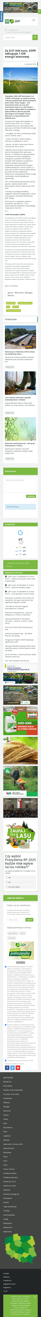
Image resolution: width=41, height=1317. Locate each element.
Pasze (5, 1157)
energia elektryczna (25, 303)
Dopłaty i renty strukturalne (13, 1090)
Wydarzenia (7, 1232)
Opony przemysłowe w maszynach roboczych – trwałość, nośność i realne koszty (19, 621)
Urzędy (5, 1219)
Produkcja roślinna (9, 1173)
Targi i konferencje (10, 1207)
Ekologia (6, 1107)
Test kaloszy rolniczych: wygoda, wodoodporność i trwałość (16, 607)
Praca (5, 1161)
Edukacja (6, 1102)
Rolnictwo (6, 1190)
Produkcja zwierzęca (10, 1177)
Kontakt (6, 1273)
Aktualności (7, 1082)
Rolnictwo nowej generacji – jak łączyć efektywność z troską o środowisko (18, 614)
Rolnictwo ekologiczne (11, 1194)
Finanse (6, 1115)
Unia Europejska (9, 1215)
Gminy (5, 1119)
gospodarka (11, 303)
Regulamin (7, 1287)
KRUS (5, 1132)
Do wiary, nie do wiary (11, 1094)
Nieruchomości (8, 1148)
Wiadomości (13, 30)
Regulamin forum (9, 1284)
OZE (8, 307)
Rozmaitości (7, 1198)
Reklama (6, 1277)
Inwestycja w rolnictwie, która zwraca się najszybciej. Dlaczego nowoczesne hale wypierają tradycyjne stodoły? (19, 600)
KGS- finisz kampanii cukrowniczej (17, 661)
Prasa (5, 1165)
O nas (5, 1291)
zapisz (29, 920)
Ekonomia (6, 1111)
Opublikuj (31, 496)
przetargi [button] (12, 938)
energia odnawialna (13, 310)
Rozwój (6, 1202)
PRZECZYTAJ (9, 367)
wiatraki (15, 307)
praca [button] (23, 933)
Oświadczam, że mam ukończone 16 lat (19, 1060)
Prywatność (7, 1280)
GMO (5, 1123)
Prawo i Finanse (9, 1169)
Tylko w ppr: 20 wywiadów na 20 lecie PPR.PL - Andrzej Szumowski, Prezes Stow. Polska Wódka (20, 578)
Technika (6, 1211)
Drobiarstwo (7, 1098)
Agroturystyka (8, 1077)
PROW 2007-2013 (9, 1182)
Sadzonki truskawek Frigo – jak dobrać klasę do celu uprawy (18, 634)
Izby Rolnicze (7, 1127)
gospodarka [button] (13, 933)
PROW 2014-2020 (9, 1186)
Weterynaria (7, 1223)
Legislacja (6, 1136)
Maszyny (6, 1140)
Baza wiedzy (7, 1086)
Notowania (7, 1152)
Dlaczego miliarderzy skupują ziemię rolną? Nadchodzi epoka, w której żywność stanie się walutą (20, 648)
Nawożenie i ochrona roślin (13, 1144)
